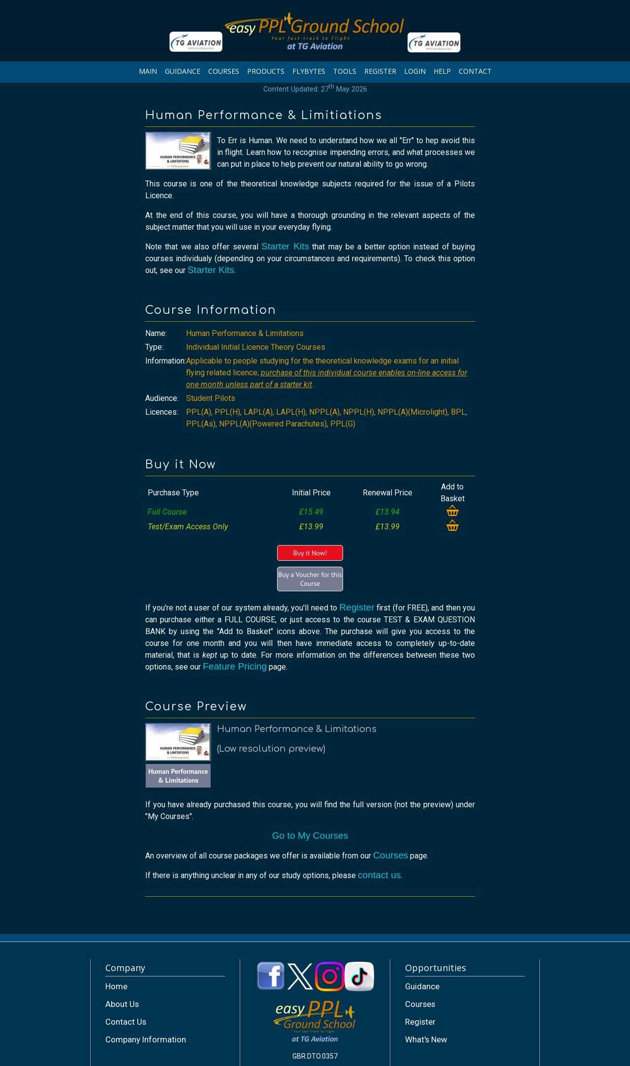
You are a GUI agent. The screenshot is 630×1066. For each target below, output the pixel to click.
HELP (442, 71)
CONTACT (475, 71)
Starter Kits (285, 246)
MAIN (148, 71)
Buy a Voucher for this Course (310, 579)
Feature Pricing (235, 666)
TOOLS (344, 71)
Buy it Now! (310, 552)
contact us (379, 875)
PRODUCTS (265, 71)
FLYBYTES (308, 71)
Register (356, 607)
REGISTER (380, 71)
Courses (390, 855)
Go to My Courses (310, 835)
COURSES (223, 71)
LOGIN (415, 71)
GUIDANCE (182, 71)
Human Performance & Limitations (178, 776)
